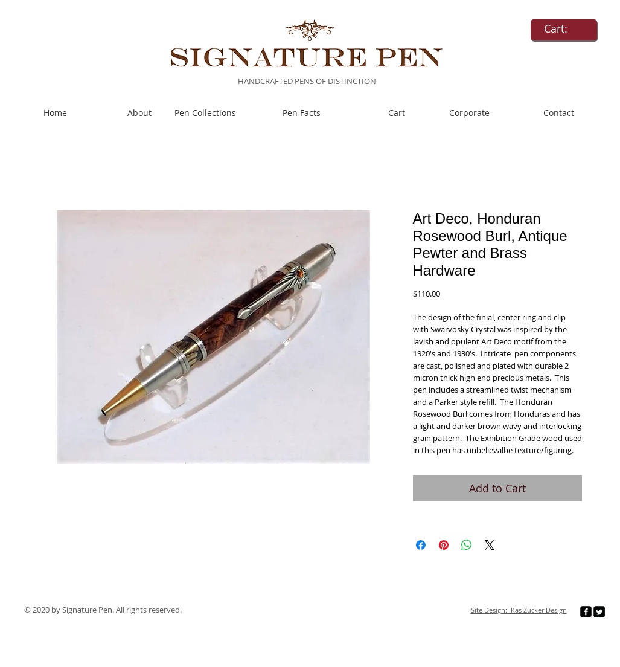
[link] (564, 28)
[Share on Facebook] (421, 545)
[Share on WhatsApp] (466, 545)
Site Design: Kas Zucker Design (519, 609)
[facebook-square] (586, 611)
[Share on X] (489, 545)
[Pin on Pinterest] (443, 545)
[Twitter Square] (599, 611)
